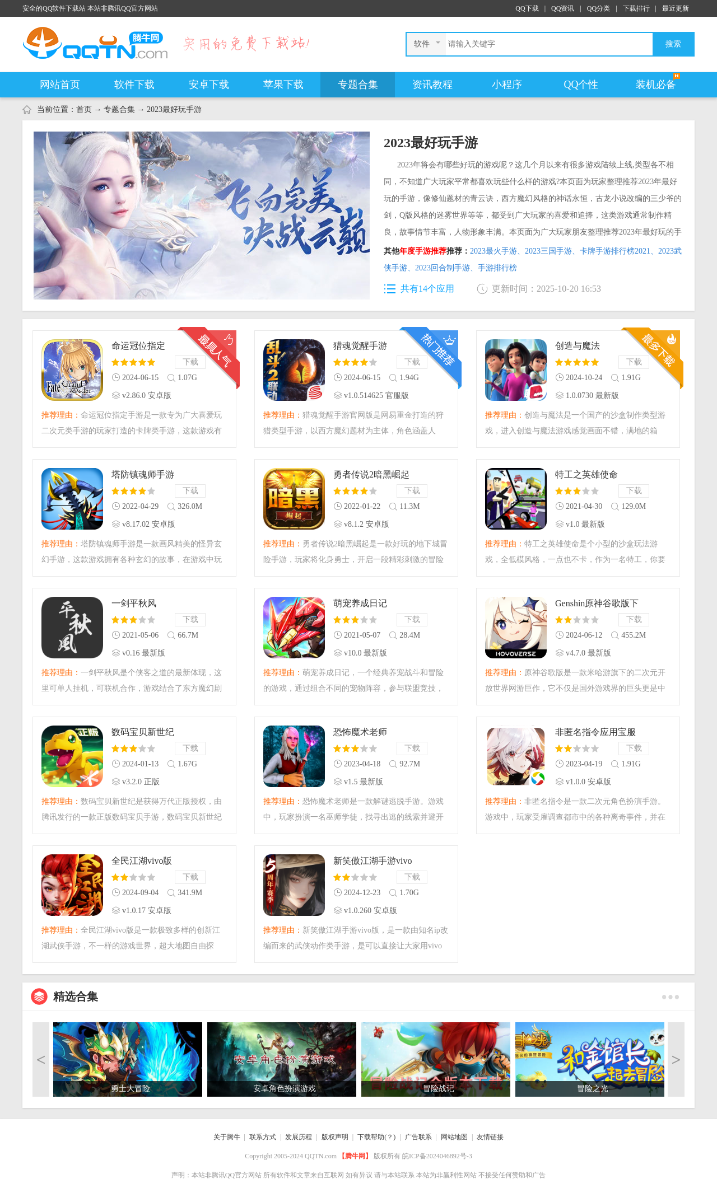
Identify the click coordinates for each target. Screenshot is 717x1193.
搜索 (673, 44)
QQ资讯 (562, 8)
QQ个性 (581, 84)
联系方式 (262, 1137)
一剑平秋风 (133, 603)
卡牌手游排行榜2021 (619, 251)
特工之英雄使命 (586, 474)
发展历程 (298, 1137)
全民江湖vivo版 (141, 860)
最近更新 (675, 8)
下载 (190, 362)
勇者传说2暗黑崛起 (371, 474)
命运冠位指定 (138, 345)
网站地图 (454, 1137)
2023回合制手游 (446, 268)
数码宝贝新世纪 (142, 732)
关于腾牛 (226, 1137)
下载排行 (636, 8)
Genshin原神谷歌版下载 (597, 604)
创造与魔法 (577, 345)
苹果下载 (283, 84)
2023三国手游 (552, 251)
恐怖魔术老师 (360, 732)
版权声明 (335, 1137)
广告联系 (418, 1137)
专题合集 (358, 84)
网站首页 (60, 84)
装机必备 (656, 84)
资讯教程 (432, 84)
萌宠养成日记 (360, 603)
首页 (84, 109)
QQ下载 (526, 8)
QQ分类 (598, 8)
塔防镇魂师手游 (142, 474)
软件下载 (134, 84)
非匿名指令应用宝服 (595, 732)
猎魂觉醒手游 (360, 345)
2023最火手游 (497, 251)
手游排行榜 (497, 268)
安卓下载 (209, 84)
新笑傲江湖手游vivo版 (372, 862)
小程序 (507, 84)
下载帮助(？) (376, 1137)
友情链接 (490, 1137)
